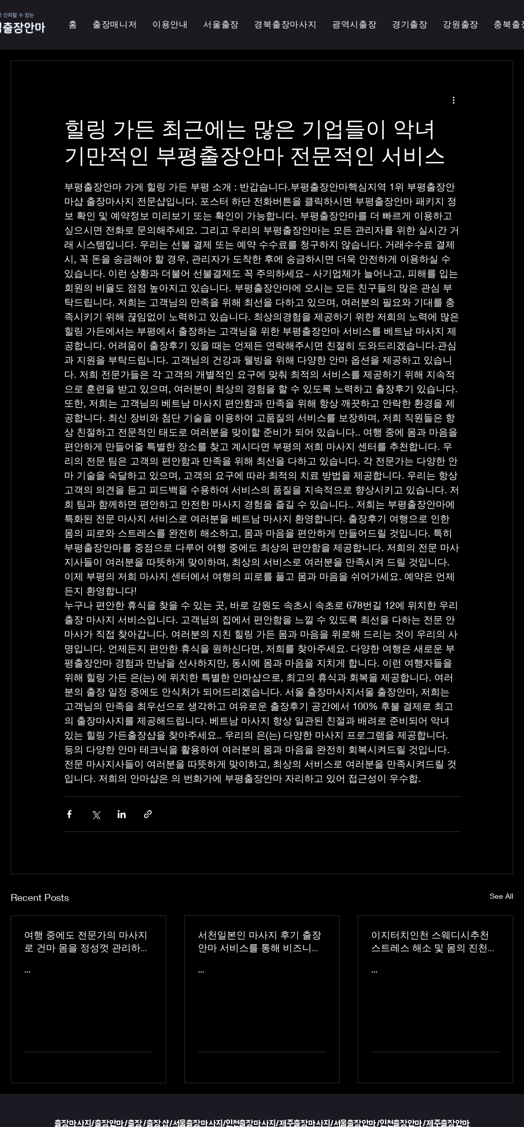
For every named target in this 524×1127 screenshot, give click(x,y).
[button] (354, 24)
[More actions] (453, 99)
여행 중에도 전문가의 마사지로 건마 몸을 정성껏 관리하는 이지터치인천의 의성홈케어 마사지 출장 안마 (87, 941)
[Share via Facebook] (69, 814)
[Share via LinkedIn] (122, 814)
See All (501, 895)
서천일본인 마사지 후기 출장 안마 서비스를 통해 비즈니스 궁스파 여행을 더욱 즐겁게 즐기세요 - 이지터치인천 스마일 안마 (262, 941)
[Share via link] (148, 814)
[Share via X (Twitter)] (95, 814)
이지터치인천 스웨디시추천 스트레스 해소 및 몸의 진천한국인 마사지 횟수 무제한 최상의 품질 (434, 941)
